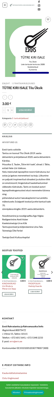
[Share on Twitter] (15, 125)
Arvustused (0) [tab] (10, 142)
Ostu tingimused (10, 378)
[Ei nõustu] (50, 390)
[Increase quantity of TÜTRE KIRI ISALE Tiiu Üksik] (12, 110)
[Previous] (2, 278)
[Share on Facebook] (10, 125)
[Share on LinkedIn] (30, 125)
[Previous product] (10, 97)
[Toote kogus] (8, 110)
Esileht (6, 83)
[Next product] (4, 97)
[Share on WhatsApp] (4, 125)
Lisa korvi (25, 110)
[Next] (51, 278)
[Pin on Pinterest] (25, 125)
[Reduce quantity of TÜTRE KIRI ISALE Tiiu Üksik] (4, 110)
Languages (47, 5)
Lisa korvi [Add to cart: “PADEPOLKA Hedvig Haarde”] (35, 292)
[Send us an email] (39, 9)
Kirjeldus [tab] (7, 136)
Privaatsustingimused (33, 392)
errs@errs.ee (16, 341)
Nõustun (16, 392)
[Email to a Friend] (20, 125)
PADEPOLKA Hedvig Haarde (35, 284)
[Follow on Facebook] (39, 2)
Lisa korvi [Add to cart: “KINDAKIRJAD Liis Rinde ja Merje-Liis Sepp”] (8, 294)
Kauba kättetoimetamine (14, 373)
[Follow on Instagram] (39, 5)
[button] (4, 5)
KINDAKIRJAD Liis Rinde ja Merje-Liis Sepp (9, 286)
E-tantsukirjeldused (24, 83)
